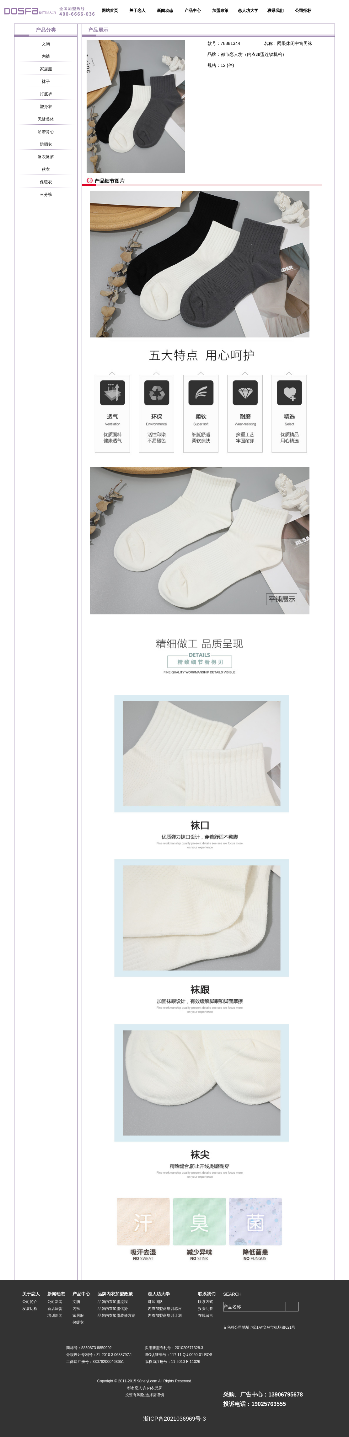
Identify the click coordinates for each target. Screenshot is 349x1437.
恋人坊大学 (248, 10)
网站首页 (110, 10)
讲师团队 (155, 1301)
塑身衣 (46, 106)
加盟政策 (220, 10)
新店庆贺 (54, 1308)
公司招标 (303, 10)
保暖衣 (46, 182)
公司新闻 (54, 1301)
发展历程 (29, 1308)
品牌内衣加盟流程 (113, 1301)
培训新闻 (54, 1315)
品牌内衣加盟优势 (113, 1308)
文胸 (46, 43)
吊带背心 (46, 131)
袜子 (46, 81)
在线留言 (205, 1315)
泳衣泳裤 (46, 156)
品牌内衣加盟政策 (115, 1293)
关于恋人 (137, 10)
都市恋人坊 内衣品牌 (144, 1388)
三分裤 (46, 194)
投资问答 (205, 1308)
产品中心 (193, 10)
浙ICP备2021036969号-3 (174, 1419)
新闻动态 (165, 10)
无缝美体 (46, 119)
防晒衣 (46, 144)
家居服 (46, 69)
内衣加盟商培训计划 (165, 1315)
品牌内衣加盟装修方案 (116, 1315)
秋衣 (46, 169)
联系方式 (205, 1301)
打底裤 (46, 94)
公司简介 (29, 1301)
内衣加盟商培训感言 (165, 1308)
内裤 (46, 56)
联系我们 (275, 10)
